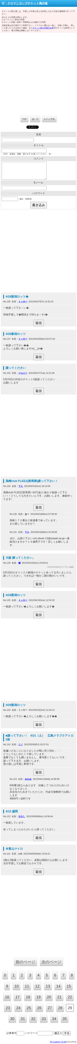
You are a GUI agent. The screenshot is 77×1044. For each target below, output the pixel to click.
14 (58, 986)
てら (20, 486)
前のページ (25, 962)
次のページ (51, 962)
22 (70, 997)
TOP (24, 119)
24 (18, 1008)
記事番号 (15, 1033)
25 (29, 1008)
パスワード (39, 1033)
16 (7, 997)
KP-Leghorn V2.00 (58, 1042)
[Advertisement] (38, 72)
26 (39, 1008)
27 (50, 1008)
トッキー (22, 301)
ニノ (20, 744)
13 (48, 986)
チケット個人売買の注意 (43, 28)
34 (54, 1019)
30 (12, 1019)
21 (59, 997)
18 (28, 997)
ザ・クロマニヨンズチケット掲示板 (25, 3)
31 (23, 1019)
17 (17, 997)
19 (38, 997)
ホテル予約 (49, 119)
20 (49, 997)
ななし (21, 816)
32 (33, 1019)
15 (69, 986)
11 (27, 986)
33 (44, 1019)
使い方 (35, 119)
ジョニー (22, 373)
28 (60, 1008)
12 (37, 986)
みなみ (28, 779)
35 (65, 1019)
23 (8, 1008)
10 (16, 986)
